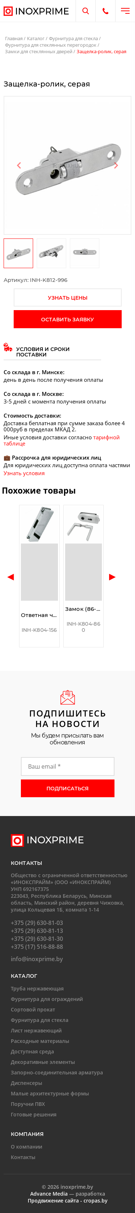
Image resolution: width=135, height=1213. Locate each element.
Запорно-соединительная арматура (57, 1072)
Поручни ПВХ (28, 1103)
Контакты (23, 1157)
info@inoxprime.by (37, 959)
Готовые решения (34, 1114)
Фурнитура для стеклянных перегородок (50, 45)
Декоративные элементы (43, 1061)
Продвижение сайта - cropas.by (68, 1200)
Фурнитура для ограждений (47, 999)
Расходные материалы (40, 1040)
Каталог (36, 38)
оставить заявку (67, 319)
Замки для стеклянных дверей (38, 51)
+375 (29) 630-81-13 (37, 931)
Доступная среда (32, 1051)
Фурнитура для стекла (73, 38)
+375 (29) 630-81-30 (37, 939)
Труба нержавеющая (37, 988)
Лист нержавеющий (36, 1030)
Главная (14, 38)
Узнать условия (24, 473)
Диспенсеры (26, 1082)
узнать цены (67, 298)
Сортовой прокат (33, 1009)
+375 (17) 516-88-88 (37, 947)
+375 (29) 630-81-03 (37, 923)
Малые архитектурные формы (50, 1093)
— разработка (67, 1193)
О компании (26, 1146)
